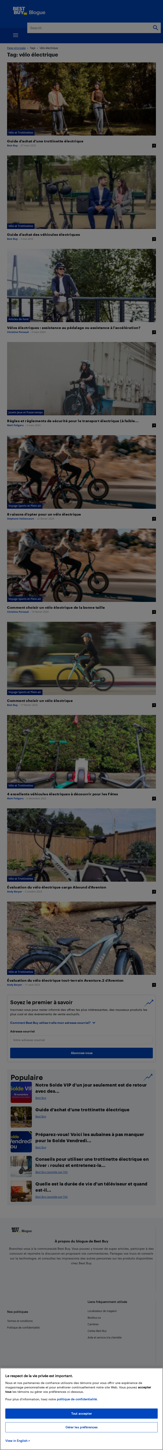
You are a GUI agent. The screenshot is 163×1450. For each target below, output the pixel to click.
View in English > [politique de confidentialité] (17, 1440)
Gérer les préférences (81, 1427)
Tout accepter (81, 1413)
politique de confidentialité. (77, 1399)
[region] (81, 1409)
